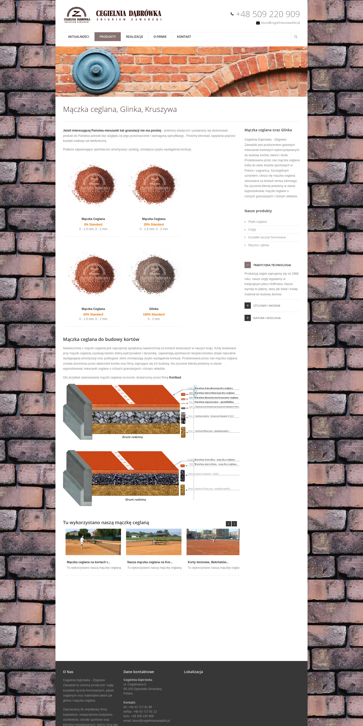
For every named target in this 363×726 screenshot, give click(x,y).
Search (295, 36)
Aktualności (78, 37)
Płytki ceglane (257, 222)
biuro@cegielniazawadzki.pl (280, 22)
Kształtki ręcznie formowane (267, 237)
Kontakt (184, 37)
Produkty (108, 37)
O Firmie (160, 37)
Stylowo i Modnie (266, 305)
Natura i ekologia (267, 318)
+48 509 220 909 (268, 14)
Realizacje (134, 37)
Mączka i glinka (258, 245)
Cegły (252, 229)
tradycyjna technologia (272, 265)
